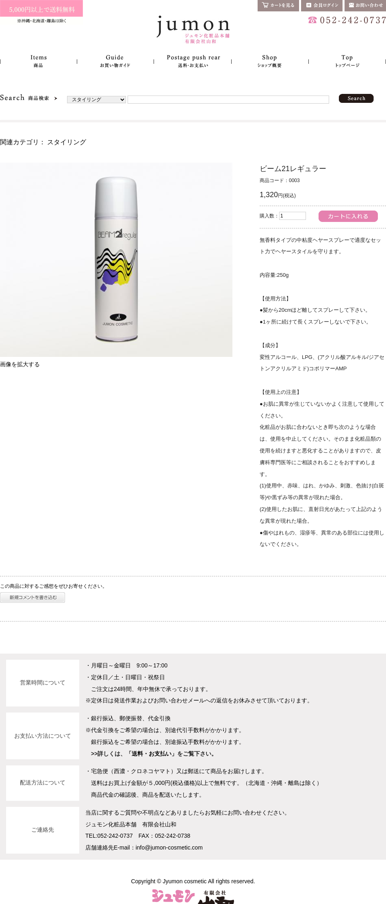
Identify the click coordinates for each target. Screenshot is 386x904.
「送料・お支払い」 (151, 753)
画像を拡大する (20, 364)
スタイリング (66, 142)
